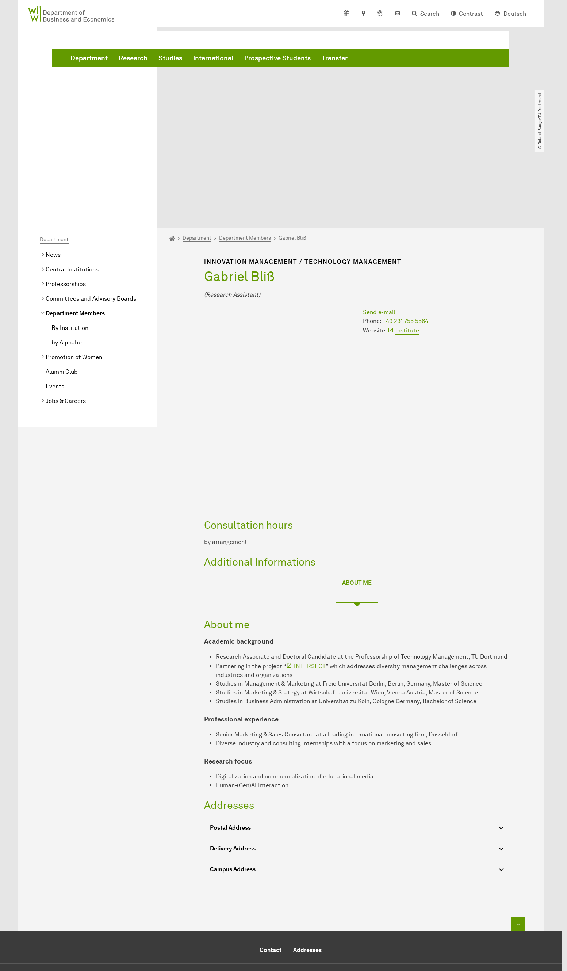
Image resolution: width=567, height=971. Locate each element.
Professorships (66, 200)
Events (55, 302)
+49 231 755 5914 (277, 905)
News (53, 171)
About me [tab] (357, 499)
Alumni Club (62, 288)
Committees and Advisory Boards (91, 215)
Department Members (75, 229)
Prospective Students (388, 60)
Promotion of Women (74, 273)
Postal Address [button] (357, 745)
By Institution (69, 244)
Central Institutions (72, 185)
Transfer (446, 60)
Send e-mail (379, 228)
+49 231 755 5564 (405, 237)
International (324, 60)
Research (244, 60)
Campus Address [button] (357, 786)
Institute (407, 246)
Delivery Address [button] (357, 766)
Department (200, 60)
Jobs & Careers (66, 317)
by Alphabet (67, 258)
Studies (281, 60)
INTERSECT (310, 582)
